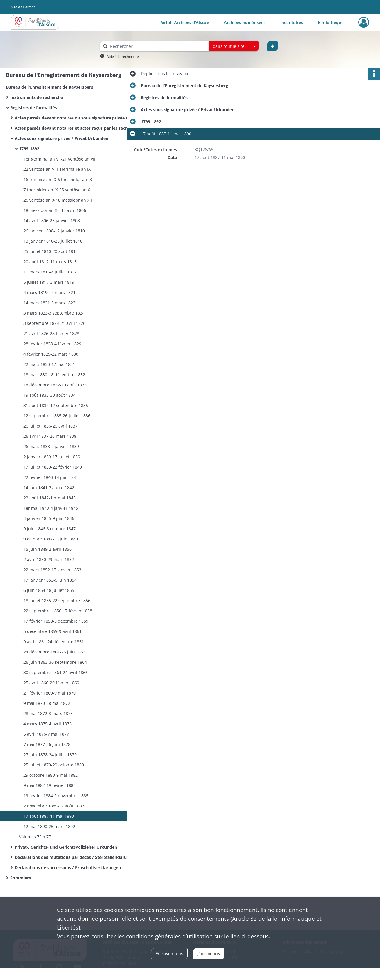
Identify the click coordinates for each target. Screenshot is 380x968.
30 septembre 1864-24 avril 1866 (55, 672)
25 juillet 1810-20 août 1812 (50, 251)
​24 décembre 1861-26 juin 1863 (54, 652)
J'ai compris (208, 953)
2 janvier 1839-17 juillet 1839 (51, 456)
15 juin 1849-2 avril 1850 (47, 549)
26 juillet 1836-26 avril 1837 (50, 426)
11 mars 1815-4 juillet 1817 (50, 272)
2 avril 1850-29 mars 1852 (48, 559)
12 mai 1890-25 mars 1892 (49, 826)
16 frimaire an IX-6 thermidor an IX (57, 179)
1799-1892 (29, 148)
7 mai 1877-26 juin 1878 (46, 744)
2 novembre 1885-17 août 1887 (53, 806)
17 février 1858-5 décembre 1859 (55, 621)
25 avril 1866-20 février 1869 (51, 682)
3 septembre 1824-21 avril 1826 (54, 323)
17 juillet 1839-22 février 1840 (52, 467)
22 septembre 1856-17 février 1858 (57, 611)
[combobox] (234, 46)
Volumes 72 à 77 (35, 836)
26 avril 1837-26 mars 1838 (49, 436)
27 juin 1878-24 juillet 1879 (50, 754)
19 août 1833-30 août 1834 (49, 395)
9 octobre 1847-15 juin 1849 (50, 539)
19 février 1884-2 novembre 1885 (55, 795)
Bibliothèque (331, 22)
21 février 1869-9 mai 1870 (49, 693)
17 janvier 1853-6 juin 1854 (50, 580)
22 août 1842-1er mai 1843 (49, 498)
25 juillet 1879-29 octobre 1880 (53, 765)
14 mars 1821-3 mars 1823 (49, 302)
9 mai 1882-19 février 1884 (49, 785)
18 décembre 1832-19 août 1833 (55, 385)
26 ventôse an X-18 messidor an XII (57, 200)
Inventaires (291, 22)
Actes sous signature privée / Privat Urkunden (61, 138)
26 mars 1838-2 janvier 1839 (51, 446)
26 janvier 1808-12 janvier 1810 (54, 231)
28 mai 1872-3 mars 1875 (48, 713)
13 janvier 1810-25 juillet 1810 (52, 241)
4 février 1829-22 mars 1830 (50, 354)
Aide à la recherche (123, 56)
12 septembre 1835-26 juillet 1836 (56, 415)
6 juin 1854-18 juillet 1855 (48, 590)
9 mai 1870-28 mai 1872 (46, 703)
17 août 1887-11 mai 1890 (48, 816)
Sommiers (20, 878)
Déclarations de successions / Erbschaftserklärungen (68, 867)
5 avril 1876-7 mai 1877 (46, 734)
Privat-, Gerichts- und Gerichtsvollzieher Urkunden (66, 847)
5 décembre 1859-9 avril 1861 (52, 631)
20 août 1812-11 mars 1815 (50, 261)
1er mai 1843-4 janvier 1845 (50, 508)
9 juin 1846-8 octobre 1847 (49, 528)
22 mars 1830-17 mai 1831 (49, 364)
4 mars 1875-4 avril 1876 (47, 724)
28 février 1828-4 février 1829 (52, 344)
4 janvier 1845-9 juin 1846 (48, 518)
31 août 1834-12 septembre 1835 (55, 405)
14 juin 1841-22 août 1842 (48, 487)
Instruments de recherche (36, 97)
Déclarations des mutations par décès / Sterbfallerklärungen (73, 857)
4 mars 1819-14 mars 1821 (49, 292)
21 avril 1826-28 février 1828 (51, 333)
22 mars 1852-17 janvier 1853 (52, 569)
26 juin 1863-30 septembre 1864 (55, 662)
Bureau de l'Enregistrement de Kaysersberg (49, 87)
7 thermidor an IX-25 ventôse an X (56, 189)
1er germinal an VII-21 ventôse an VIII (60, 159)
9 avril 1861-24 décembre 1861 (53, 641)
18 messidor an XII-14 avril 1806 (54, 210)
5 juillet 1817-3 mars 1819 (48, 282)
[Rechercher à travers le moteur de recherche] (157, 46)
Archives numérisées (245, 22)
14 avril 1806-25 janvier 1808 (51, 220)
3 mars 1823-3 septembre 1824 (54, 313)
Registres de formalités (33, 107)
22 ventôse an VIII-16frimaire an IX (57, 169)
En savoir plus (169, 953)
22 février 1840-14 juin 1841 (50, 477)
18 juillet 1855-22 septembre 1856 (56, 600)
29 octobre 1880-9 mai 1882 (50, 775)
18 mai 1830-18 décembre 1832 (54, 374)
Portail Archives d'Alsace (184, 22)
